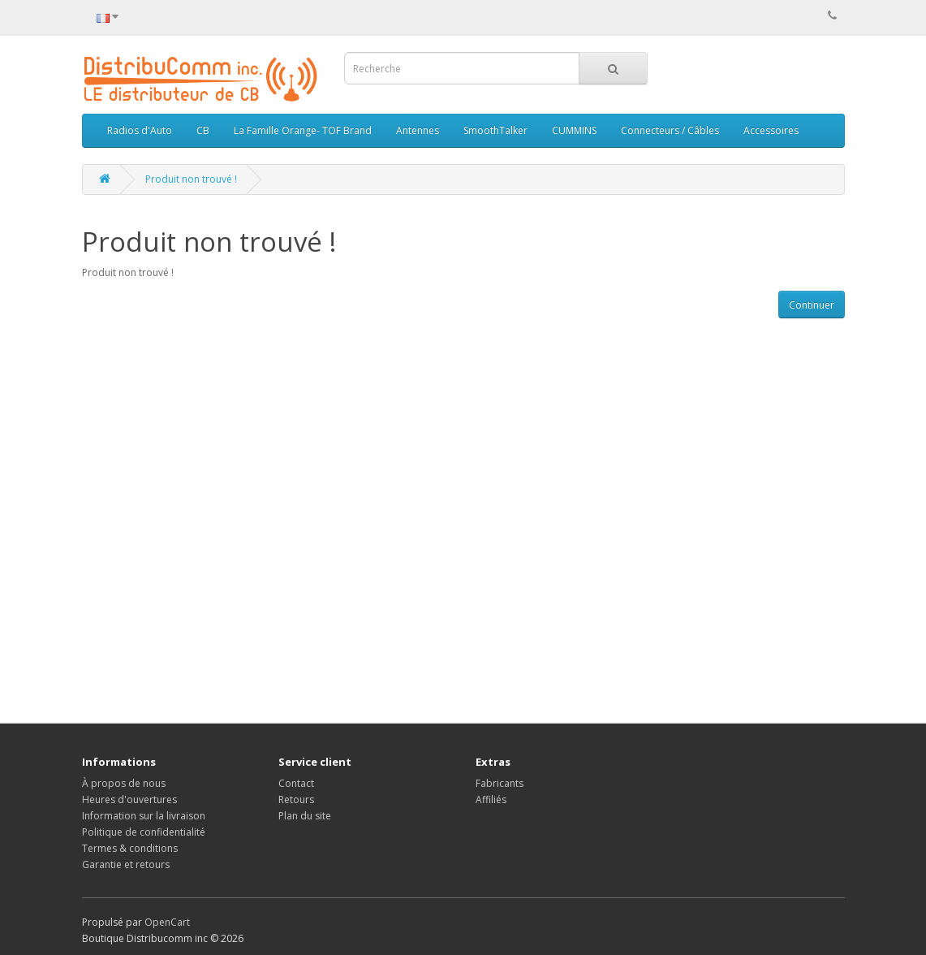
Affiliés (491, 799)
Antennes (417, 130)
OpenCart (167, 922)
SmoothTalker (495, 130)
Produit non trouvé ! (191, 179)
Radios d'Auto (139, 130)
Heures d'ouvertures (129, 799)
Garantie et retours (126, 864)
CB (202, 130)
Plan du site (304, 816)
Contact (296, 783)
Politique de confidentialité (143, 832)
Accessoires (771, 130)
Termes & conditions (130, 848)
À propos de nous (124, 783)
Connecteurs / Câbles (670, 130)
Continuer (811, 305)
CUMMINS (574, 130)
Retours (296, 799)
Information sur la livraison (143, 816)
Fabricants (499, 783)
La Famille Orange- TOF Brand (303, 130)
